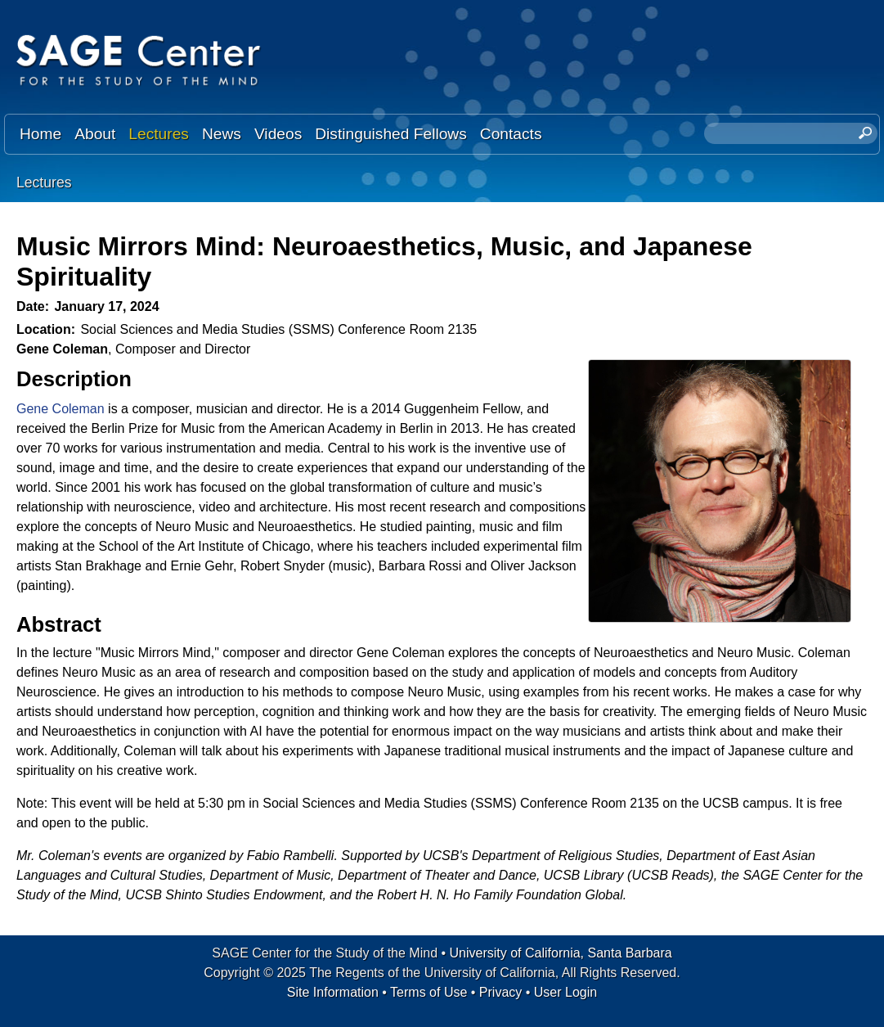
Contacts (511, 133)
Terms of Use (428, 992)
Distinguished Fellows (391, 133)
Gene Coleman (60, 409)
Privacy (500, 992)
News (221, 133)
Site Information (333, 992)
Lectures (158, 133)
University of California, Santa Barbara (561, 953)
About (94, 133)
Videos (278, 133)
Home (40, 133)
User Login (565, 992)
